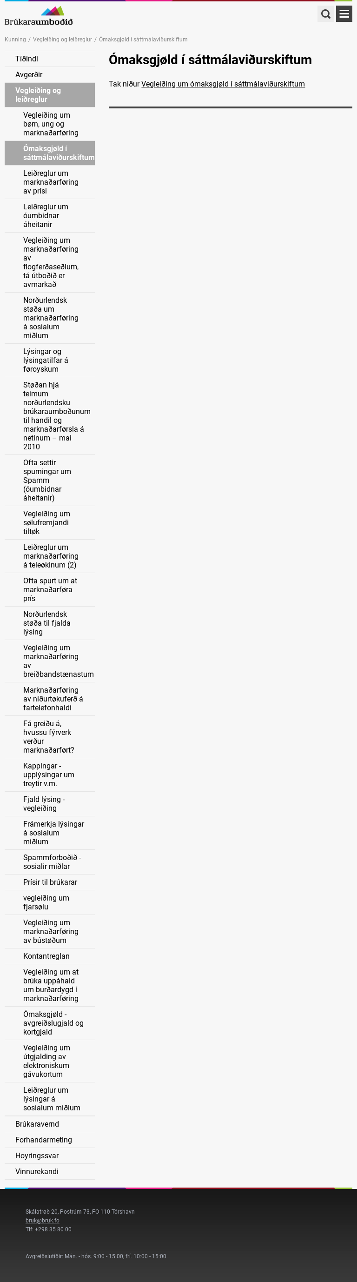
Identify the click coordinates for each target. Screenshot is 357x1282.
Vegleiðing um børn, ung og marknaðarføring (51, 124)
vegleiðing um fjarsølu (46, 902)
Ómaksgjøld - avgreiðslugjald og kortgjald (53, 1023)
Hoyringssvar (37, 1155)
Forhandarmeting (43, 1139)
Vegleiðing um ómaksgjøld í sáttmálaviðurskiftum (223, 84)
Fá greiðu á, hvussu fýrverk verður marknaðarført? (48, 737)
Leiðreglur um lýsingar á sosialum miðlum (51, 1099)
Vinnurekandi (37, 1171)
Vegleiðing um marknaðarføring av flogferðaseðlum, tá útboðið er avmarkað (51, 262)
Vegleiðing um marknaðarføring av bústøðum (51, 931)
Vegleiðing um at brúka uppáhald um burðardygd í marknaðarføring (51, 985)
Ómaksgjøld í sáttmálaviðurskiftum (59, 153)
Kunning (15, 39)
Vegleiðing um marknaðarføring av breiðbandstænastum (58, 661)
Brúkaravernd (37, 1124)
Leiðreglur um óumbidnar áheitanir (45, 215)
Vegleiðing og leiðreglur (62, 39)
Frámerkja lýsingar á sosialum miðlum (53, 833)
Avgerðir (28, 74)
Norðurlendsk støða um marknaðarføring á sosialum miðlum (51, 318)
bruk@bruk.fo (43, 1220)
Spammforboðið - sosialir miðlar (52, 862)
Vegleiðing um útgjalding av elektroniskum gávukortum (46, 1061)
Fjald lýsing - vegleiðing (44, 804)
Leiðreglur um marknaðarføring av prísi (51, 182)
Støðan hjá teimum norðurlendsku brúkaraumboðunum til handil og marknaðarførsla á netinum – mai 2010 (57, 416)
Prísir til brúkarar (50, 882)
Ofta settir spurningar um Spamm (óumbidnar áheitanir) (47, 480)
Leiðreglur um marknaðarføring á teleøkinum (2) (51, 556)
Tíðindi (26, 58)
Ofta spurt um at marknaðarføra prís (50, 589)
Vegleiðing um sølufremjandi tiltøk (46, 522)
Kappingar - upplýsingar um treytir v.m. (48, 774)
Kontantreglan (46, 956)
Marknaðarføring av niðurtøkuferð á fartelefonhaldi (53, 699)
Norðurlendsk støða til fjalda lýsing (47, 623)
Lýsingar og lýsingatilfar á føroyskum (45, 360)
